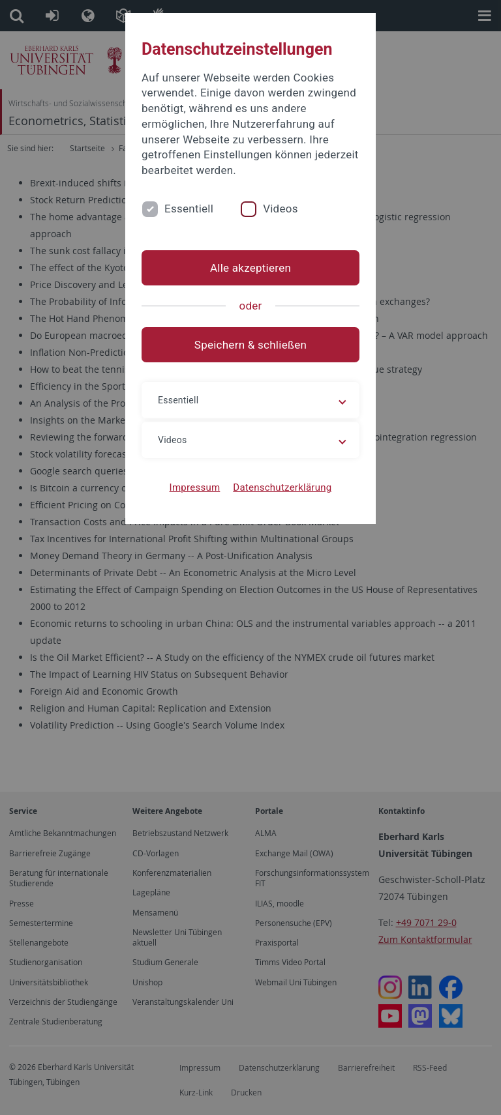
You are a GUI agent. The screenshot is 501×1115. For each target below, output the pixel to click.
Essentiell (188, 208)
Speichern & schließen (250, 344)
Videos (280, 208)
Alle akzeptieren (250, 267)
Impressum (195, 487)
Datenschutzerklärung (282, 487)
